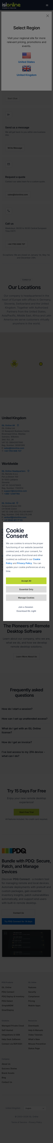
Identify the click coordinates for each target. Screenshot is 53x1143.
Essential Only (26, 589)
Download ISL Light (26, 611)
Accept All (26, 581)
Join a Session (25, 607)
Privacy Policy (24, 563)
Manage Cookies (26, 597)
